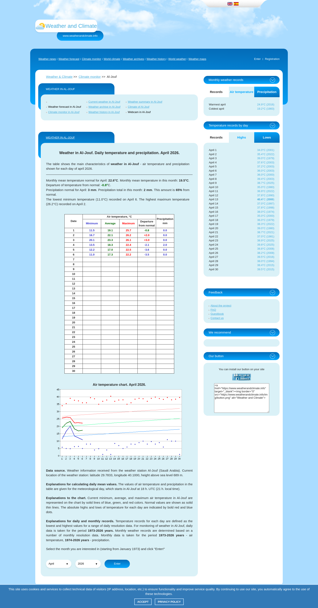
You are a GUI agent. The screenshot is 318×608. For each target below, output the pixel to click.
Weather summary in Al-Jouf (145, 101)
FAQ (213, 309)
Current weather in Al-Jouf (104, 101)
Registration (272, 59)
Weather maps (197, 59)
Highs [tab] (241, 137)
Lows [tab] (267, 137)
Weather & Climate (59, 76)
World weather (177, 59)
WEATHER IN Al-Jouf (60, 137)
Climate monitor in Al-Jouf (63, 112)
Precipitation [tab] (267, 92)
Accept (142, 601)
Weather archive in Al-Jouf (104, 106)
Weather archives (133, 59)
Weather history (156, 59)
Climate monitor (91, 59)
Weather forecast (68, 59)
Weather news (47, 59)
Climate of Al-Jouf (138, 106)
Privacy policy (169, 601)
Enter (257, 59)
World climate (112, 59)
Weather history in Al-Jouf (104, 112)
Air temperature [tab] (241, 92)
